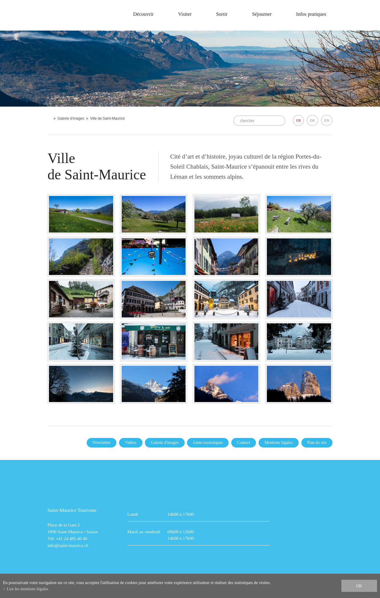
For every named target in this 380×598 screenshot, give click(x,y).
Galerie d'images (71, 118)
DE (312, 120)
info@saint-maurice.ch (68, 545)
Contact (243, 442)
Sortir (222, 14)
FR (298, 120)
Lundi (132, 514)
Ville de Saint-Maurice (107, 118)
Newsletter (102, 442)
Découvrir (143, 14)
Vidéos (131, 442)
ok (359, 586)
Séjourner (262, 14)
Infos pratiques (311, 14)
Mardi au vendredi (143, 531)
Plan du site (317, 442)
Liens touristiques (208, 442)
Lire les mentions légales (27, 589)
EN (326, 120)
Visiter (184, 14)
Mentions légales (279, 442)
